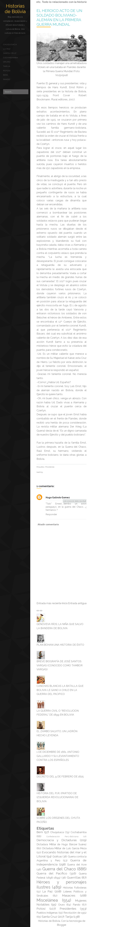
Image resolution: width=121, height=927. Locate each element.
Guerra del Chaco (59, 869)
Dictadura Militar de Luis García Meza (64, 848)
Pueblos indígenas (47, 912)
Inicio (65, 603)
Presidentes (68, 908)
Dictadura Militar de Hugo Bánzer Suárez (61, 844)
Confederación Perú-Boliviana (62, 836)
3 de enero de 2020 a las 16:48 (74, 501)
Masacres (68, 895)
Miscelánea (49, 467)
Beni (5, 75)
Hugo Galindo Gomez (58, 497)
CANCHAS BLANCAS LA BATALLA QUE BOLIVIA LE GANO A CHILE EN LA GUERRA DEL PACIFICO (60, 690)
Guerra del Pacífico (52, 873)
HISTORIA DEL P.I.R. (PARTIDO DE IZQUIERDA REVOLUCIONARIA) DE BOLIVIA (57, 797)
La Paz (7, 49)
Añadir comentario (48, 524)
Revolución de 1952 (74, 912)
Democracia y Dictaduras (57, 840)
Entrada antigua (77, 603)
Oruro (6, 62)
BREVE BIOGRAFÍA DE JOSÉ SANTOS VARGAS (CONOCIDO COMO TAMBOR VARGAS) (60, 665)
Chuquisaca (10, 44)
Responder (51, 514)
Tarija (6, 66)
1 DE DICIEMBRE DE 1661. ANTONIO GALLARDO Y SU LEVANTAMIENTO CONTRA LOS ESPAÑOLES (58, 755)
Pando (6, 79)
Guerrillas (74, 877)
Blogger (61, 924)
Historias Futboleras (74, 887)
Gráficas (57, 856)
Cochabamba (10, 57)
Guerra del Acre (76, 864)
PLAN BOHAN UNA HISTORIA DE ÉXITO (60, 644)
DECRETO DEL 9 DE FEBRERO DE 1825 (60, 776)
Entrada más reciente (49, 603)
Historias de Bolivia (15, 8)
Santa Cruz (10, 53)
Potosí (6, 71)
